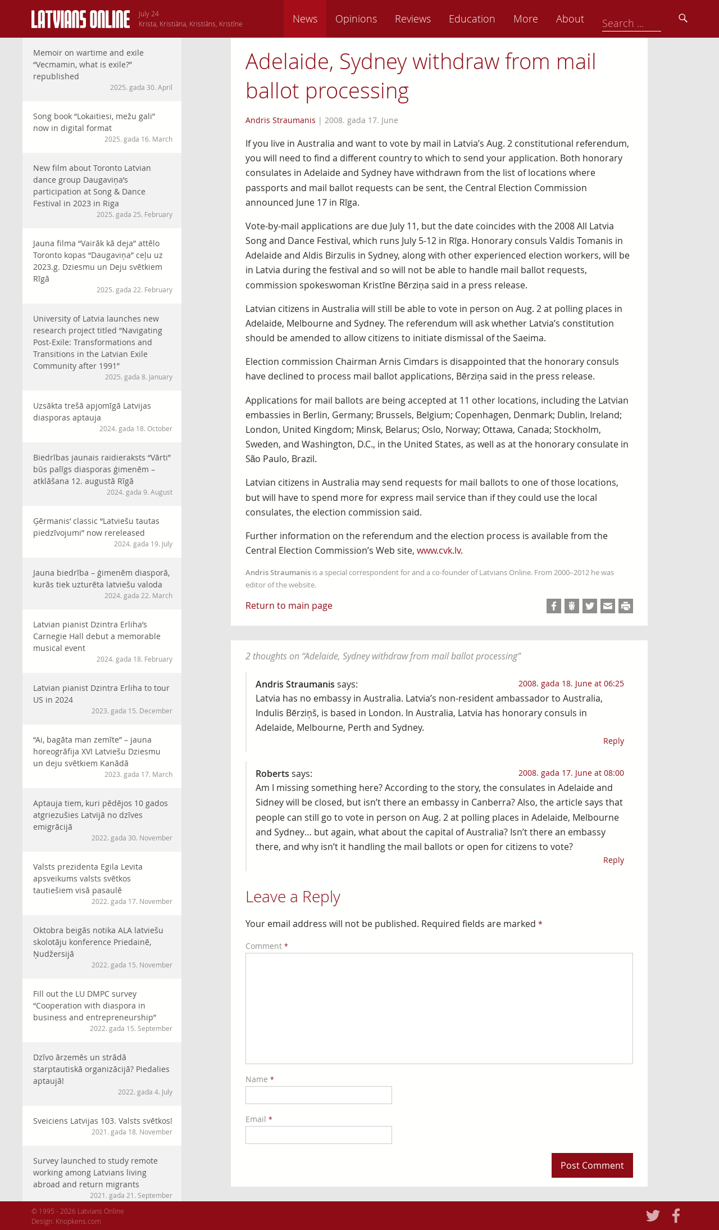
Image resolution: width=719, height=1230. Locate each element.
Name (259, 1079)
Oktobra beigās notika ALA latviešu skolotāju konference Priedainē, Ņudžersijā (102, 947)
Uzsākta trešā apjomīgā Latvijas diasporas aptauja (102, 416)
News (381, 18)
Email (258, 1119)
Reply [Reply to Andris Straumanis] (613, 740)
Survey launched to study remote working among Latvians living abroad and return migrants (102, 1177)
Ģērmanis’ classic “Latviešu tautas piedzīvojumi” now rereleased (102, 532)
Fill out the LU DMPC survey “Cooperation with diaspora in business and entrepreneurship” (102, 1010)
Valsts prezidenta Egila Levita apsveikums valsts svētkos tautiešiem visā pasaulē (102, 883)
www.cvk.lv (439, 550)
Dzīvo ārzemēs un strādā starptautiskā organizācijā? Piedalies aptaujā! (102, 1074)
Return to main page (289, 605)
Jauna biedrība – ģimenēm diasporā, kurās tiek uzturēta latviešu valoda (102, 583)
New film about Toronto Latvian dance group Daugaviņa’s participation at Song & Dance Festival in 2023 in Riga (102, 190)
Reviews (489, 18)
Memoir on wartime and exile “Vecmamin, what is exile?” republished (102, 69)
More (602, 18)
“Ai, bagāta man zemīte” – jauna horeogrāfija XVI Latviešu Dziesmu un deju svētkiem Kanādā (102, 756)
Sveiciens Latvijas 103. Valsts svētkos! (102, 1126)
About (646, 18)
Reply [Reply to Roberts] (613, 859)
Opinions (432, 18)
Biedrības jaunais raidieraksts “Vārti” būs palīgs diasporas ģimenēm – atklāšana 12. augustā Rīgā (102, 474)
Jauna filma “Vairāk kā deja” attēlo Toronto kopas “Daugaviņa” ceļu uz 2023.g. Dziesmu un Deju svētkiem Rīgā (102, 266)
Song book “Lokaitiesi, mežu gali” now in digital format (102, 127)
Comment (266, 945)
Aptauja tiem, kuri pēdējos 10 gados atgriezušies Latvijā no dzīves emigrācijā (102, 820)
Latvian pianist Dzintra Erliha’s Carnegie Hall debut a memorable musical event (102, 641)
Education (548, 18)
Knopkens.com (78, 1221)
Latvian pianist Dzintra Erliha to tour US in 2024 (102, 699)
